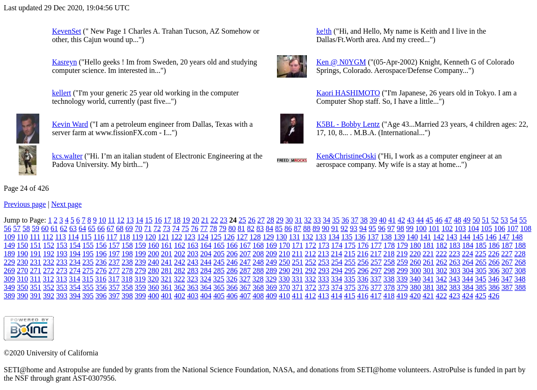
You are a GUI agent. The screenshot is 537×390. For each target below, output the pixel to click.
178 (389, 245)
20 (195, 220)
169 (271, 245)
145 (477, 237)
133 (320, 237)
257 (376, 262)
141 (425, 237)
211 (297, 254)
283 (192, 270)
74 (176, 228)
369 (271, 287)
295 (350, 270)
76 (194, 228)
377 (376, 287)
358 (127, 287)
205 (219, 254)
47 (448, 220)
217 (375, 254)
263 (454, 262)
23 (223, 220)
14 (139, 220)
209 (271, 254)
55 (523, 220)
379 (402, 287)
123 (189, 237)
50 (476, 220)
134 (333, 237)
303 (454, 270)
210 (284, 254)
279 (140, 270)
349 (9, 287)
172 (310, 245)
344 (467, 279)
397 (114, 296)
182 (441, 245)
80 (232, 228)
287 (245, 270)
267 (507, 262)
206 (232, 254)
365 (219, 287)
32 (308, 220)
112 (47, 237)
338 (388, 279)
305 (480, 270)
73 (166, 228)
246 (232, 262)
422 (441, 296)
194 (74, 254)
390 (22, 296)
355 (88, 287)
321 (166, 279)
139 (399, 237)
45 (429, 220)
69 (129, 228)
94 (363, 228)
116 (99, 237)
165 (219, 245)
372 (310, 287)
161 (166, 245)
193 (61, 254)
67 (110, 228)
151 (35, 245)
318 (126, 279)
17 (167, 220)
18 (177, 220)
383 (454, 287)
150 (22, 245)
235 (88, 262)
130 (281, 237)
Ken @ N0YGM (341, 62)
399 (140, 296)
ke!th (324, 31)
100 (421, 228)
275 (88, 270)
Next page (66, 204)
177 (376, 245)
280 (153, 270)
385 (480, 287)
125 (215, 237)
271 (35, 270)
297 (376, 270)
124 (202, 237)
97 (391, 228)
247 (245, 262)
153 (61, 245)
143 (451, 237)
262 (441, 262)
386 (494, 287)
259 (402, 262)
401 (166, 296)
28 (270, 220)
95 (372, 228)
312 (48, 279)
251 (297, 262)
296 (363, 270)
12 (120, 220)
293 (323, 270)
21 (205, 220)
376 (363, 287)
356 (101, 287)
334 (336, 279)
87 (297, 228)
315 (87, 279)
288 (258, 270)
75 (185, 228)
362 (179, 287)
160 (153, 245)
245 (219, 262)
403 (192, 296)
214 (336, 254)
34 (326, 220)
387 (507, 287)
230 (22, 262)
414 (336, 296)
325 (218, 279)
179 (402, 245)
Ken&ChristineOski (346, 156)
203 (192, 254)
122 (176, 237)
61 (54, 228)
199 (140, 254)
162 (179, 245)
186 (494, 245)
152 (48, 245)
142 (438, 237)
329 (270, 279)
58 (26, 228)
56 (7, 228)
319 (139, 279)
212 (310, 254)
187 (507, 245)
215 (349, 254)
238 (127, 262)
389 (9, 296)
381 (428, 287)
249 (271, 262)
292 (310, 270)
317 (113, 279)
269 (9, 270)
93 (353, 228)
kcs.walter (67, 156)
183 (454, 245)
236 (101, 262)
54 (513, 220)
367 (245, 287)
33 (317, 220)
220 (415, 254)
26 (251, 220)
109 (9, 237)
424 (467, 296)
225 (480, 254)
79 (222, 228)
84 (269, 228)
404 (205, 296)
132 (307, 237)
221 (428, 254)
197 (114, 254)
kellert (61, 93)
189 (9, 254)
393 (61, 296)
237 (114, 262)
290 (284, 270)
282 (179, 270)
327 (244, 279)
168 (258, 245)
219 (401, 254)
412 (310, 296)
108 (525, 228)
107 (512, 228)
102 (447, 228)
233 (61, 262)
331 (297, 279)
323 (192, 279)
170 (284, 245)
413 (323, 296)
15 (148, 220)
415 (349, 296)
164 (205, 245)
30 (289, 220)
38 (364, 220)
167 (245, 245)
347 (506, 279)
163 (192, 245)
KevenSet (66, 31)
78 (213, 228)
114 (73, 237)
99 (410, 228)
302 (441, 270)
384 (467, 287)
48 (457, 220)
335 (349, 279)
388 (520, 287)
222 (441, 254)
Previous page (25, 204)
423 (454, 296)
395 (88, 296)
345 (480, 279)
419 (401, 296)
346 (493, 279)
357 (114, 287)
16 (158, 220)
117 (111, 237)
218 (388, 254)
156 (101, 245)
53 (504, 220)
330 (284, 279)
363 (192, 287)
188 (520, 245)
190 (22, 254)
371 (297, 287)
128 (255, 237)
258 (389, 262)
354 (74, 287)
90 (325, 228)
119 (137, 237)
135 (346, 237)
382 (441, 287)
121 (163, 237)
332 (310, 279)
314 (74, 279)
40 (382, 220)
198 (127, 254)
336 (362, 279)
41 (392, 220)
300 (415, 270)
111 (34, 237)
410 (284, 296)
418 (388, 296)
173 (323, 245)
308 (520, 270)
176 (363, 245)
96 (381, 228)
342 (441, 279)
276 (101, 270)
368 (258, 287)
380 (415, 287)
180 (415, 245)
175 (350, 245)
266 (494, 262)
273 (61, 270)
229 (9, 262)
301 (428, 270)
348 (519, 279)
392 (48, 296)
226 (493, 254)
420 (415, 296)
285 (219, 270)
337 (375, 279)
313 (61, 279)
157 (114, 245)
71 (148, 228)
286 (232, 270)
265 (480, 262)
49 (467, 220)
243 (192, 262)
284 (205, 270)
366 (232, 287)
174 (336, 245)
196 (101, 254)
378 (389, 287)
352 (48, 287)
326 (231, 279)
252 (310, 262)
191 (35, 254)
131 (294, 237)
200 (153, 254)
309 (9, 279)
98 (400, 228)
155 (88, 245)
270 (22, 270)
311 (35, 279)
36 (345, 220)
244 (205, 262)
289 (271, 270)
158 (127, 245)
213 (323, 254)
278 (127, 270)
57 (17, 228)
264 (467, 262)
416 (362, 296)
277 (114, 270)
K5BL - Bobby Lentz (348, 124)
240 (153, 262)
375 (350, 287)
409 (271, 296)
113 (60, 237)
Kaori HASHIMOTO (348, 93)
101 (434, 228)
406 (232, 296)
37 (354, 220)
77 (204, 228)
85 (279, 228)
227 (506, 254)
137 (372, 237)
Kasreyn (64, 62)
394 (74, 296)
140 (412, 237)
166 (232, 245)
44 (420, 220)
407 (245, 296)
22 (214, 220)
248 (258, 262)
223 (454, 254)
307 (507, 270)
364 (205, 287)
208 (258, 254)
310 (22, 279)
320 (153, 279)
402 (179, 296)
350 (22, 287)
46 (439, 220)
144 (464, 237)
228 (519, 254)
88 (307, 228)
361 (166, 287)
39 (373, 220)
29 (279, 220)
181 (428, 245)
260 (415, 262)
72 (157, 228)
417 (375, 296)
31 (298, 220)
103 (460, 228)
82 (250, 228)
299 (402, 270)
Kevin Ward (70, 124)
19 (186, 220)
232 (48, 262)
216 (362, 254)
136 (359, 237)
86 (288, 228)
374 (336, 287)
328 (257, 279)
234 (74, 262)
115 (85, 237)
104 (473, 228)
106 (499, 228)
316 (100, 279)
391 (35, 296)
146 (490, 237)
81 (241, 228)
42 (401, 220)
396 (101, 296)
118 (124, 237)
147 (503, 237)
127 (241, 237)
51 (485, 220)
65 (91, 228)
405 (219, 296)
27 (261, 220)
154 (74, 245)
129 (268, 237)
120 (150, 237)
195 (88, 254)
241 (166, 262)
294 (336, 270)
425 (480, 296)
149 (9, 245)
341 (428, 279)
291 (297, 270)
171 (297, 245)
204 (205, 254)
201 (166, 254)
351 (35, 287)
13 (130, 220)
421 (428, 296)
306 (494, 270)
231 (35, 262)
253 (323, 262)
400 (153, 296)
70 (138, 228)
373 (323, 287)
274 (74, 270)
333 (323, 279)
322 (179, 279)
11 (111, 220)
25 (242, 220)
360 (153, 287)
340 (415, 279)
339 (401, 279)
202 (179, 254)
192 (48, 254)
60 (45, 228)
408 (258, 296)
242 (179, 262)
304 (467, 270)
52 (495, 220)
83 (260, 228)
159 (140, 245)
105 (486, 228)
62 (63, 228)
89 (316, 228)
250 (284, 262)
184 (467, 245)
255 (350, 262)
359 (140, 287)
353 (61, 287)
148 (516, 237)
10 (102, 220)
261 (428, 262)
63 (73, 228)
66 (101, 228)
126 (228, 237)
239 (140, 262)
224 (467, 254)
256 (363, 262)
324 (205, 279)
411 (297, 296)
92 (344, 228)
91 (335, 228)
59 (35, 228)
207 (245, 254)
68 (119, 228)
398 (127, 296)
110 (22, 237)
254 (336, 262)
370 (284, 287)
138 (386, 237)
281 (166, 270)
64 (82, 228)
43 (410, 220)
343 (454, 279)
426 (493, 296)
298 (389, 270)
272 (48, 270)
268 (520, 262)
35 (336, 220)
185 (480, 245)
